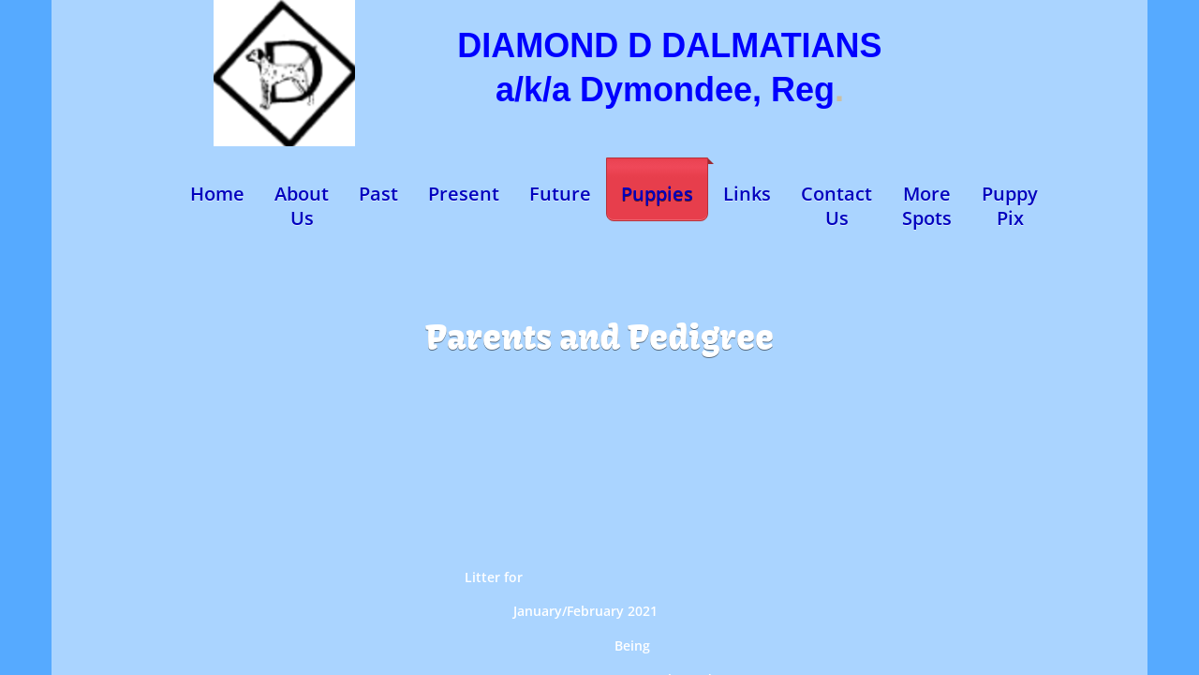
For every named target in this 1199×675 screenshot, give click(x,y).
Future (560, 193)
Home (217, 193)
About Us (301, 206)
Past (378, 193)
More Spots (927, 206)
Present (463, 193)
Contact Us (836, 206)
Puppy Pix (1010, 206)
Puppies (657, 193)
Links (747, 193)
